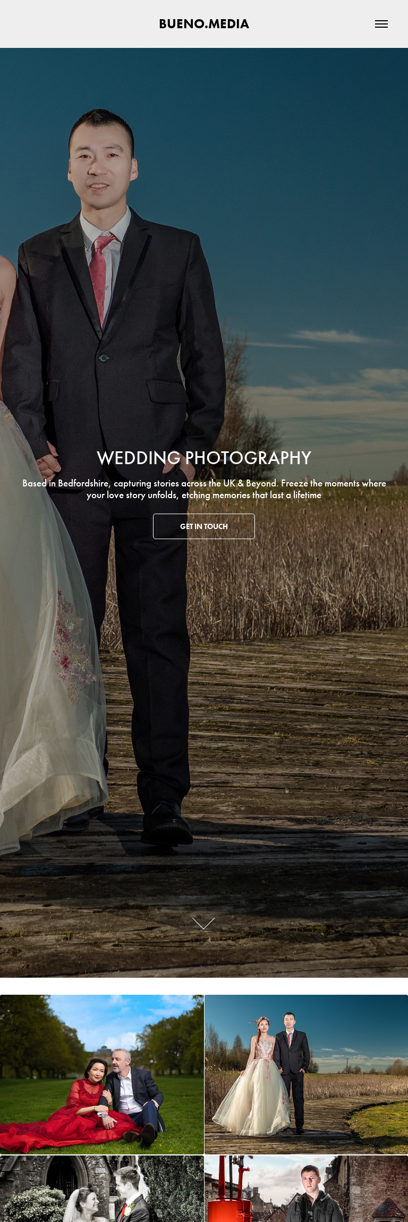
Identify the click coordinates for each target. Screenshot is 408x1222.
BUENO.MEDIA (204, 23)
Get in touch (204, 526)
